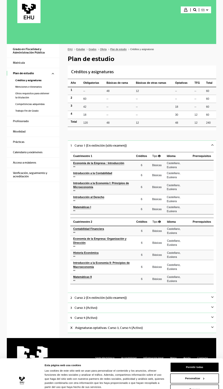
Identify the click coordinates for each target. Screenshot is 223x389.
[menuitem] (204, 9)
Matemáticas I (102, 209)
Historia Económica (102, 255)
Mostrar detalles (55, 382)
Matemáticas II (102, 279)
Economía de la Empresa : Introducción (102, 165)
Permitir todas (194, 353)
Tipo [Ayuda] (156, 156)
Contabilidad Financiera (102, 231)
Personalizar (194, 364)
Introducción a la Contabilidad (102, 175)
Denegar (194, 375)
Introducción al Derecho (102, 199)
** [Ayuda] (74, 167)
